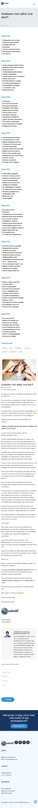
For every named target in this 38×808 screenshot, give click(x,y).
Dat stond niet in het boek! (10, 103)
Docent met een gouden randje (12, 153)
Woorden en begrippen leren (11, 191)
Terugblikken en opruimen (10, 221)
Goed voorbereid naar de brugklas (12, 124)
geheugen (4, 351)
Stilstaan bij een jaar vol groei (11, 40)
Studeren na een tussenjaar (11, 307)
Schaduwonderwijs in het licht (11, 329)
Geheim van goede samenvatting (12, 119)
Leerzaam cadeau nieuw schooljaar (13, 149)
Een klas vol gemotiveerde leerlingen (13, 298)
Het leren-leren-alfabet (9, 336)
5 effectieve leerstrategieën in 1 (12, 83)
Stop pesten (6, 47)
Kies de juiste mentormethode (11, 51)
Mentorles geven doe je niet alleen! (13, 216)
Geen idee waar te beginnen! (11, 162)
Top (35, 802)
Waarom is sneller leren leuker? (12, 266)
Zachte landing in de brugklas (11, 85)
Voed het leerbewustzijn (10, 146)
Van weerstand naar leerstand (11, 137)
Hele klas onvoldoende (9, 160)
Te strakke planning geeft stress (12, 234)
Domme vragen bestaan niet (11, 270)
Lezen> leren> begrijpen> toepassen (13, 228)
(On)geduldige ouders (9, 194)
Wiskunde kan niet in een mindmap (13, 155)
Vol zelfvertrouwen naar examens (12, 189)
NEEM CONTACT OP (19, 726)
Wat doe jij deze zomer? (10, 112)
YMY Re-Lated (13, 802)
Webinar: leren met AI (9, 79)
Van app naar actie (8, 70)
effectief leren (13, 351)
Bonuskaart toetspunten (10, 115)
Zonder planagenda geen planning (12, 72)
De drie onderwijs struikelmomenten (13, 65)
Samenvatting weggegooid (10, 173)
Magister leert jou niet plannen (11, 151)
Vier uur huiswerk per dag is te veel (13, 264)
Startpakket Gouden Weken (10, 108)
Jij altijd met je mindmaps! (10, 185)
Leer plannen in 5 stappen (10, 268)
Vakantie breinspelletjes (9, 74)
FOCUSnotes (6, 101)
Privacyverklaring (6, 788)
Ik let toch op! (7, 54)
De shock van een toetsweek (11, 289)
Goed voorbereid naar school (11, 327)
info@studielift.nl (6, 620)
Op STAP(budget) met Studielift (12, 187)
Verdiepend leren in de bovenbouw (13, 214)
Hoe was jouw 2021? (9, 210)
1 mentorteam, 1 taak (9, 88)
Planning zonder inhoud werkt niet (12, 223)
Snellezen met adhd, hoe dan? (11, 178)
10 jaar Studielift (7, 198)
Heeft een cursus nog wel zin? (11, 176)
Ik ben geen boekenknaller (10, 106)
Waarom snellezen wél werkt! (11, 282)
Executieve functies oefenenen (12, 255)
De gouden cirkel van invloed (11, 325)
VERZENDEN (7, 699)
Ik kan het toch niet (8, 158)
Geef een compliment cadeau (11, 49)
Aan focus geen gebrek (9, 286)
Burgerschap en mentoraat (10, 110)
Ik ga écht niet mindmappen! (11, 295)
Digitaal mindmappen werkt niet (12, 142)
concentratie (27, 348)
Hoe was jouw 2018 (8, 318)
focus (10, 348)
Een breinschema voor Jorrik (11, 140)
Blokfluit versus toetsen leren (11, 182)
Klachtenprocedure (6, 793)
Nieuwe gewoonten (8, 90)
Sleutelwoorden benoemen (10, 248)
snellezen (4, 348)
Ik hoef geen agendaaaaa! (10, 180)
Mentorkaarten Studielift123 (11, 117)
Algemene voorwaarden (8, 791)
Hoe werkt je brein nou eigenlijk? (12, 246)
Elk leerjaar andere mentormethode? (13, 67)
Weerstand (6, 212)
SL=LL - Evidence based (10, 261)
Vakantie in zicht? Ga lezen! (11, 293)
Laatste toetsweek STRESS (11, 42)
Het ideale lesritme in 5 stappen (12, 81)
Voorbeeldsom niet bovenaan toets (13, 259)
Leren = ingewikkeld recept (10, 291)
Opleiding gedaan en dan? (10, 257)
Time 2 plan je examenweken (11, 121)
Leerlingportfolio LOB (9, 45)
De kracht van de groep (9, 250)
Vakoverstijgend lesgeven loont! (12, 225)
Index (2, 25)
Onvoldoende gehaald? (9, 332)
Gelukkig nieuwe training (9, 126)
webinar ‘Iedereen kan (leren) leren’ (21, 569)
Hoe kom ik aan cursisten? (10, 219)
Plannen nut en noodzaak (10, 323)
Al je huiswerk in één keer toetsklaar (13, 302)
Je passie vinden (7, 284)
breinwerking (18, 348)
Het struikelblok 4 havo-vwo (11, 304)
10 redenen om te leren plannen (12, 144)
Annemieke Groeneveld (10, 389)
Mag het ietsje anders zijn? (10, 230)
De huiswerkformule (8, 232)
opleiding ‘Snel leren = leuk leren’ (10, 580)
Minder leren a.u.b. (8, 196)
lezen (20, 351)
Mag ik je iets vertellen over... (11, 320)
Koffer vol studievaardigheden (11, 334)
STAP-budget (29, 580)
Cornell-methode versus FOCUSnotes (14, 76)
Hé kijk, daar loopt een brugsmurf (12, 252)
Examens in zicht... (8, 300)
